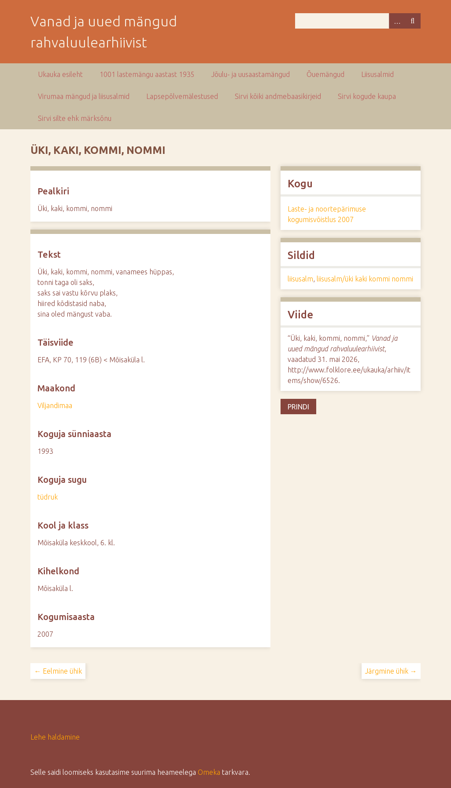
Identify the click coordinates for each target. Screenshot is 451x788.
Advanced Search (397, 21)
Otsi (413, 21)
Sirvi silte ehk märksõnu (74, 118)
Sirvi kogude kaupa (367, 96)
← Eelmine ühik (58, 671)
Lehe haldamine (55, 737)
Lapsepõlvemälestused (182, 96)
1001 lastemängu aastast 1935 (147, 74)
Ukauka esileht (60, 74)
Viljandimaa (54, 405)
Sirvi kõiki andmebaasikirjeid (278, 96)
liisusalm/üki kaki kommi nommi (365, 279)
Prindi (298, 407)
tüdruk (47, 497)
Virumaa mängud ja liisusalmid (83, 96)
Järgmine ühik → (391, 671)
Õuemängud (325, 74)
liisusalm (300, 279)
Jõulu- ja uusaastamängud (250, 74)
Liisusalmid (377, 74)
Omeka (209, 772)
